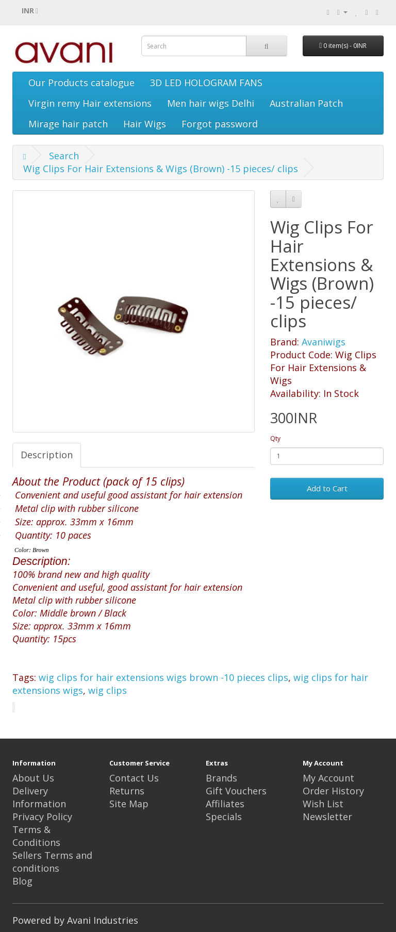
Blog (22, 881)
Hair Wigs (144, 124)
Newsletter (327, 816)
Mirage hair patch (68, 124)
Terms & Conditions (36, 835)
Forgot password (220, 124)
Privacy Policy (42, 816)
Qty (275, 438)
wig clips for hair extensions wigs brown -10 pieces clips (163, 677)
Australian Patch (306, 103)
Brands (221, 778)
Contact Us (134, 778)
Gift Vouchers (236, 791)
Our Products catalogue (81, 82)
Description (47, 454)
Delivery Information (39, 797)
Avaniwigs (323, 342)
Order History (333, 791)
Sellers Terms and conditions (52, 861)
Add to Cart (327, 488)
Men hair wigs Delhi (210, 103)
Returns (126, 791)
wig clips (107, 690)
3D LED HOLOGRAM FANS (206, 82)
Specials (224, 816)
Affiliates (225, 803)
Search (64, 155)
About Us (33, 778)
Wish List (323, 803)
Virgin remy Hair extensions (90, 103)
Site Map (128, 803)
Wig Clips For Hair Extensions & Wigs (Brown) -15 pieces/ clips (160, 168)
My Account (328, 778)
